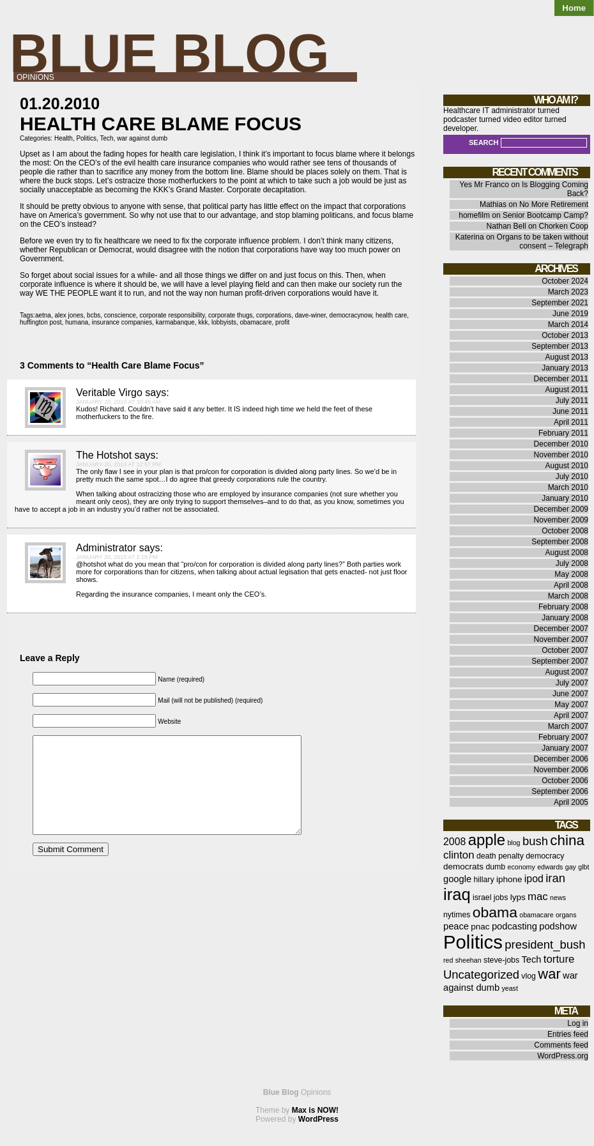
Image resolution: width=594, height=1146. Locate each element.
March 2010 (568, 487)
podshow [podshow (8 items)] (558, 926)
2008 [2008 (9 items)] (454, 841)
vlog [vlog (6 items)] (528, 976)
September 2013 (559, 346)
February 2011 (563, 433)
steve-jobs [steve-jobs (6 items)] (501, 960)
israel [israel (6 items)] (482, 897)
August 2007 (566, 672)
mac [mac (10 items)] (538, 896)
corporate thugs (230, 315)
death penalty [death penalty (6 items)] (500, 856)
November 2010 (561, 454)
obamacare (256, 322)
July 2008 (572, 563)
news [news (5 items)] (558, 897)
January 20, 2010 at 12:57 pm (118, 464)
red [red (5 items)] (448, 960)
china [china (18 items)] (567, 840)
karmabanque (175, 322)
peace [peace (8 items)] (456, 926)
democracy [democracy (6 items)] (545, 856)
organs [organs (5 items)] (566, 915)
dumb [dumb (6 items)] (495, 866)
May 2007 (571, 704)
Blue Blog (170, 53)
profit (282, 322)
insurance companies (122, 322)
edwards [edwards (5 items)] (550, 867)
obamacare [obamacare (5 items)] (536, 915)
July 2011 (572, 400)
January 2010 (565, 498)
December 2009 (561, 509)
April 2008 (571, 585)
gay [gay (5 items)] (570, 867)
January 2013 (565, 367)
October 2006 (565, 780)
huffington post (40, 322)
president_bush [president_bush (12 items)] (545, 944)
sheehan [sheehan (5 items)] (468, 960)
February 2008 (563, 606)
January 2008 (565, 617)
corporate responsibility (171, 315)
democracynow (351, 315)
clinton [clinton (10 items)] (459, 855)
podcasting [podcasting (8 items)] (514, 926)
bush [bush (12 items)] (535, 841)
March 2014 (568, 324)
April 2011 (571, 422)
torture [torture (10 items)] (559, 959)
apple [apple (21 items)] (486, 839)
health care (391, 315)
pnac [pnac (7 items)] (480, 926)
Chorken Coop (563, 226)
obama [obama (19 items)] (495, 912)
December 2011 (561, 378)
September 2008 (559, 541)
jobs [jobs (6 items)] (501, 897)
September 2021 (559, 302)
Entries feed (567, 1034)
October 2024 (565, 281)
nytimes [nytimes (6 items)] (456, 914)
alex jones (69, 315)
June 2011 (570, 411)
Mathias (493, 204)
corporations (273, 315)
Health (63, 138)
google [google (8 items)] (457, 879)
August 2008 (566, 552)
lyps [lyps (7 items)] (518, 897)
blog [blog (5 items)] (513, 842)
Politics (86, 138)
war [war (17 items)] (549, 974)
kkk (203, 322)
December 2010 (561, 443)
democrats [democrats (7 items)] (463, 866)
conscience (120, 315)
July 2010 (572, 476)
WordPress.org (562, 1055)
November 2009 (561, 520)
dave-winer (310, 315)
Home (574, 8)
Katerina (469, 237)
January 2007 (565, 748)
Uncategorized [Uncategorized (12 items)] (481, 974)
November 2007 (561, 639)
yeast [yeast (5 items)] (509, 988)
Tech (106, 138)
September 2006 (559, 791)
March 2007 (568, 726)
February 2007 (563, 737)
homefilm (474, 215)
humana (76, 322)
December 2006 (561, 758)
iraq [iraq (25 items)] (457, 894)
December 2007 (561, 628)
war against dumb (142, 138)
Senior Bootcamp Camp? (545, 215)
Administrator (106, 547)
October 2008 (565, 530)
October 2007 (565, 650)
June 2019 (570, 313)
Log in (577, 1023)
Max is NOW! (315, 1110)
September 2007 (559, 661)
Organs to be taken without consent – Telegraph (542, 241)
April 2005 (571, 802)
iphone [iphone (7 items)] (509, 879)
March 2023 (568, 291)
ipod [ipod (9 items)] (534, 878)
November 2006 (561, 769)
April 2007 (571, 715)
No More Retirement (553, 204)
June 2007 (570, 693)
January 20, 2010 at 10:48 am (118, 402)
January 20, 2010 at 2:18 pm (117, 557)
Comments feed (561, 1045)
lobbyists (223, 322)
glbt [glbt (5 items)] (583, 867)
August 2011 (566, 389)
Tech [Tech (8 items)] (531, 959)
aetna (43, 315)
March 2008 (568, 596)
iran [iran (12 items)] (555, 878)
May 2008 (571, 574)
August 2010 (566, 465)
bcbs (93, 315)
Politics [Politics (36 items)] (473, 941)
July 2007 (572, 682)
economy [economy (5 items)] (521, 867)
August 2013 (566, 357)
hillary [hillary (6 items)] (483, 879)
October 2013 (565, 335)
